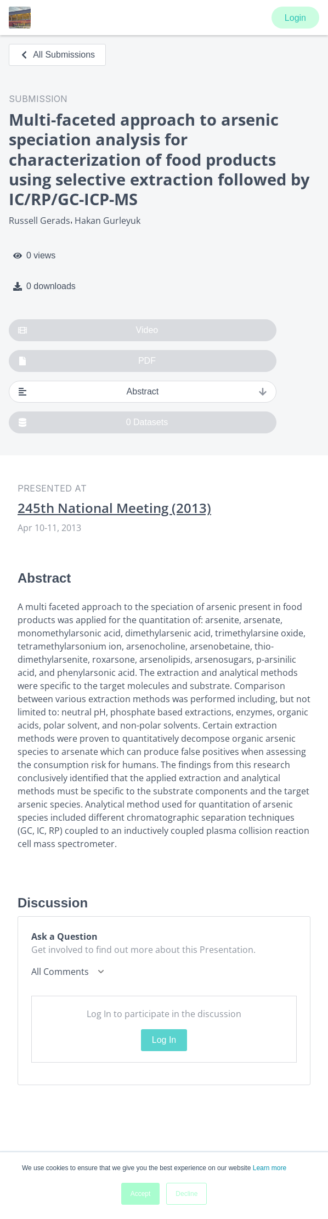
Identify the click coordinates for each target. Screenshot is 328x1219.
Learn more (269, 1168)
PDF (87, 361)
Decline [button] (186, 1194)
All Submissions (57, 54)
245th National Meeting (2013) (114, 508)
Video (88, 330)
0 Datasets (93, 422)
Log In (164, 1040)
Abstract (142, 391)
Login (295, 17)
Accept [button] (141, 1194)
